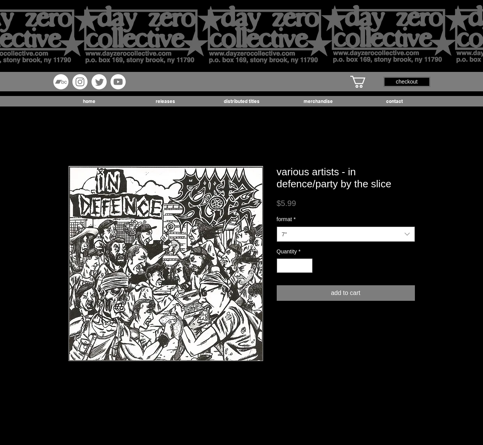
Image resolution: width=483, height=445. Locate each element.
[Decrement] (283, 265)
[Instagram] (80, 81)
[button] (365, 82)
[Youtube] (118, 81)
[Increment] (306, 265)
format (286, 219)
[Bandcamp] (60, 81)
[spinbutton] (295, 265)
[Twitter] (99, 81)
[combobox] (346, 234)
